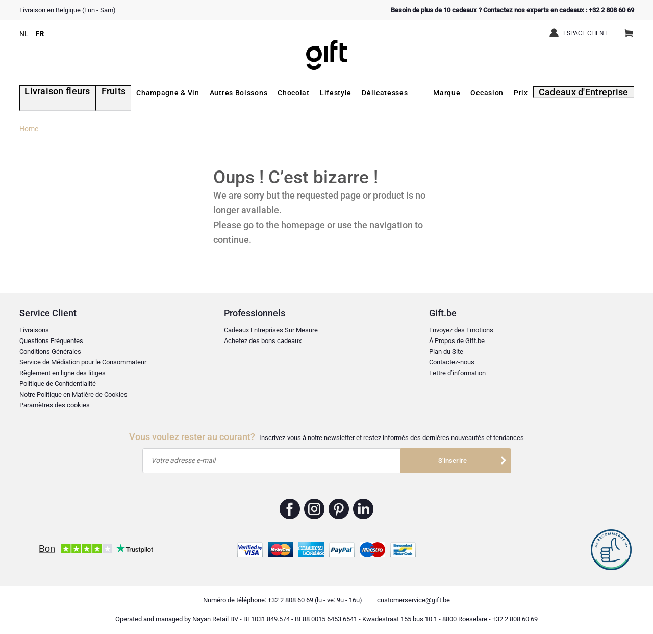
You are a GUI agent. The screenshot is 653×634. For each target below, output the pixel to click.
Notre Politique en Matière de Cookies (73, 394)
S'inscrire (452, 461)
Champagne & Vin (149, 93)
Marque (458, 93)
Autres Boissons (220, 93)
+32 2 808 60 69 (611, 10)
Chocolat (275, 93)
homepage (303, 225)
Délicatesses (366, 93)
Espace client (585, 33)
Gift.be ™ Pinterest (339, 509)
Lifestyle (317, 93)
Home (28, 129)
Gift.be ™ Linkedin (363, 509)
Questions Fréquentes (51, 341)
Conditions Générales (50, 351)
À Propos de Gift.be (457, 341)
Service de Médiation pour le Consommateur (82, 362)
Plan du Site (446, 351)
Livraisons (34, 330)
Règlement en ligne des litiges (62, 373)
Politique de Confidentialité (57, 383)
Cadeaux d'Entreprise (591, 93)
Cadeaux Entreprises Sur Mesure (271, 330)
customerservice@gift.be (413, 600)
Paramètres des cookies (54, 405)
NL (24, 33)
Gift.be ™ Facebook (290, 509)
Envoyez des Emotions (461, 330)
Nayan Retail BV (215, 619)
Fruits (97, 93)
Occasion (499, 93)
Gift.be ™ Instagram (314, 509)
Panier (632, 29)
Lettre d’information (457, 373)
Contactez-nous (451, 362)
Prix (533, 93)
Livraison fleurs (48, 93)
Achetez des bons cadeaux (263, 341)
